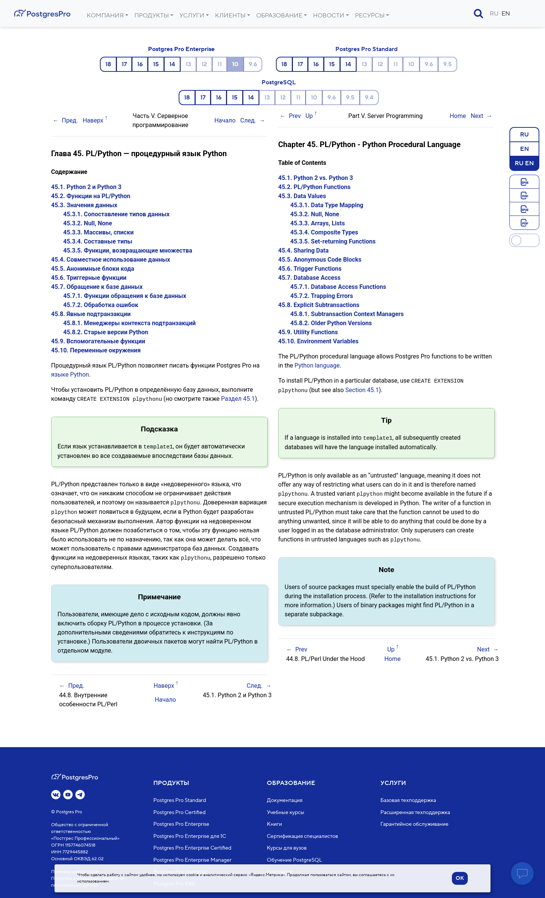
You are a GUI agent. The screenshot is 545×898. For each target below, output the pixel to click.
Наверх (93, 120)
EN (505, 13)
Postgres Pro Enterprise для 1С (189, 836)
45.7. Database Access (309, 277)
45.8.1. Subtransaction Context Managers (347, 314)
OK (460, 878)
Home (458, 115)
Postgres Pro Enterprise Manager (192, 859)
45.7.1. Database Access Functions (338, 286)
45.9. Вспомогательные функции (98, 341)
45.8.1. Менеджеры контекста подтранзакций (129, 323)
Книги (274, 824)
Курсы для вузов (287, 848)
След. (248, 120)
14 (172, 64)
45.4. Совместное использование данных (110, 259)
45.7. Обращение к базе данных (97, 286)
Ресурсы (370, 15)
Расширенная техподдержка (415, 812)
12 (204, 64)
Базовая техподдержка (408, 800)
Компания (105, 15)
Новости (328, 15)
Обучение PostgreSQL (294, 859)
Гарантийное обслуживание (414, 824)
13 (188, 64)
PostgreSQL (279, 82)
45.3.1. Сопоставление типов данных (116, 214)
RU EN (524, 163)
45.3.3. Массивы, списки (98, 232)
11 (219, 64)
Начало (224, 120)
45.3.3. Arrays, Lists (317, 223)
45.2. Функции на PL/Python (90, 196)
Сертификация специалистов (302, 836)
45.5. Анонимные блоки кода (92, 268)
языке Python (70, 374)
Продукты (151, 15)
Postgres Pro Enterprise (181, 49)
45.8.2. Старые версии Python (105, 332)
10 (411, 64)
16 (140, 64)
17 (124, 64)
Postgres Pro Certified (179, 812)
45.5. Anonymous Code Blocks (319, 259)
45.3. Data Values (302, 196)
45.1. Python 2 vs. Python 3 (315, 177)
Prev (295, 115)
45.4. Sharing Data (303, 250)
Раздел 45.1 (238, 398)
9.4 (369, 97)
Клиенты (230, 15)
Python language (316, 365)
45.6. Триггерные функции (88, 277)
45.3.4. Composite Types (324, 232)
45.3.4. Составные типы (97, 241)
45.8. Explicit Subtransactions (319, 305)
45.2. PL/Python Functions (314, 187)
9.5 (447, 64)
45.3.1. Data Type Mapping (326, 205)
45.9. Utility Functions (308, 332)
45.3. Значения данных (84, 205)
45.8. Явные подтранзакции (91, 314)
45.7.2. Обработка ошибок (100, 305)
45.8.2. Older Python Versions (331, 323)
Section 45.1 (362, 389)
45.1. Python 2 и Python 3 (86, 187)
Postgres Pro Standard (366, 49)
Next (477, 115)
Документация (284, 800)
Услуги (191, 15)
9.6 (253, 64)
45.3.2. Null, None (87, 223)
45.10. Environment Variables (318, 341)
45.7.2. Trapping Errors (321, 295)
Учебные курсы (285, 812)
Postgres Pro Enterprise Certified (192, 848)
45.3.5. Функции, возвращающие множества (127, 250)
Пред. (70, 120)
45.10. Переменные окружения (96, 350)
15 (156, 64)
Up (309, 115)
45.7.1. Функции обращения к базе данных (124, 295)
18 (108, 64)
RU (494, 13)
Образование (279, 15)
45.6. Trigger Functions (309, 268)
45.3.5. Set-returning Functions (332, 241)
